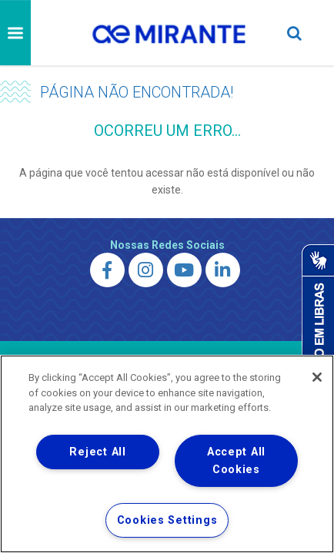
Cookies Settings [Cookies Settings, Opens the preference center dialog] (167, 520)
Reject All (97, 452)
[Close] (317, 377)
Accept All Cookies (236, 460)
